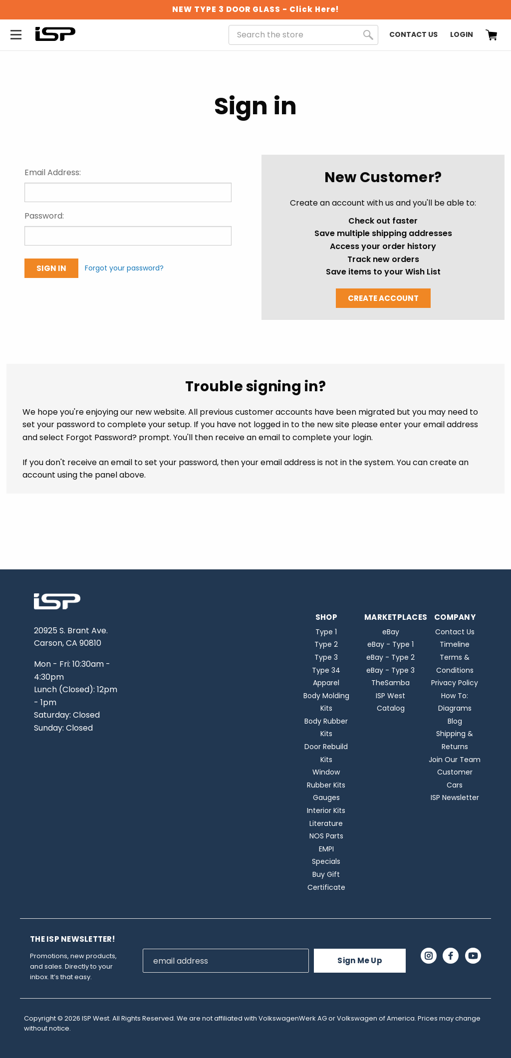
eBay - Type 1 (390, 644)
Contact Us (413, 34)
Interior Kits (326, 810)
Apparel (326, 683)
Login (461, 34)
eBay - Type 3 (390, 670)
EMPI (326, 849)
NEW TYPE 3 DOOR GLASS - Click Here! (255, 9)
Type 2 (326, 644)
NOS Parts (326, 836)
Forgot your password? (124, 268)
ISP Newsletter (455, 797)
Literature (326, 823)
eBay (390, 632)
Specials (326, 861)
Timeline (455, 644)
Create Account (383, 298)
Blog (455, 721)
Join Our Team (455, 760)
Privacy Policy (454, 683)
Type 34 (326, 670)
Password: (44, 216)
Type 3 (326, 657)
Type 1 (326, 632)
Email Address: (52, 172)
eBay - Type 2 (390, 657)
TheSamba (390, 683)
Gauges (326, 797)
